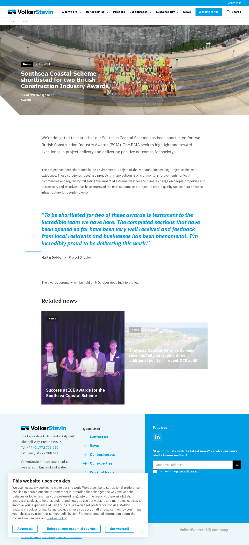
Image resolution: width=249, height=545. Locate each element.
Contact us (234, 3)
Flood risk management (37, 95)
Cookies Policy (56, 518)
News (25, 21)
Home (11, 21)
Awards (26, 100)
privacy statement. (187, 471)
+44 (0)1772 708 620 (42, 447)
